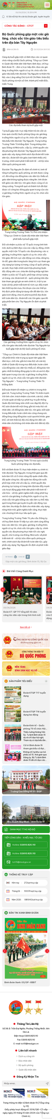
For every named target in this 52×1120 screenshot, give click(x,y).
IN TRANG (11, 556)
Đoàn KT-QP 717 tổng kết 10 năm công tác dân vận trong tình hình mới (22, 613)
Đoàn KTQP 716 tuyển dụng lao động (34, 713)
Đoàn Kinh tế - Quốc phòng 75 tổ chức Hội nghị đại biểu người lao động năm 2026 (34, 727)
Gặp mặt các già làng (16, 561)
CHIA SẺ (24, 557)
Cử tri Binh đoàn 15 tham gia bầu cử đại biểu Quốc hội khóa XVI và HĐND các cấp (35, 747)
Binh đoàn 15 (33, 561)
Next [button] (49, 590)
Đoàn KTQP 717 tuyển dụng (34, 694)
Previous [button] (3, 590)
